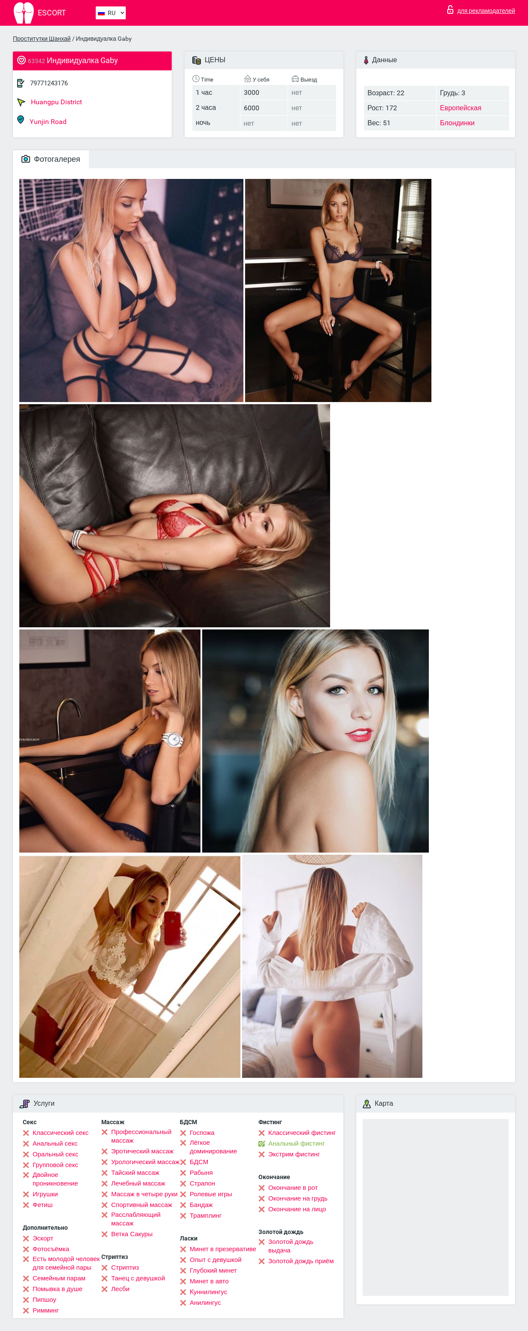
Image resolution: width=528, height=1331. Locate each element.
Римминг (46, 1310)
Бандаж (201, 1205)
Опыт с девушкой (216, 1260)
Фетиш (43, 1205)
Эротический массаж (142, 1151)
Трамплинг (206, 1215)
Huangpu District (49, 102)
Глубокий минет (213, 1270)
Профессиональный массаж (141, 1136)
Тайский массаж (135, 1173)
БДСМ (199, 1162)
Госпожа (202, 1133)
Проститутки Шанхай (42, 38)
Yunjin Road (42, 120)
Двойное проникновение (55, 1179)
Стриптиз (125, 1267)
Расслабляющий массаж (136, 1219)
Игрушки (45, 1194)
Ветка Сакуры (131, 1234)
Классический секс (60, 1133)
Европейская (460, 108)
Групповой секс (55, 1165)
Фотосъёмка (51, 1249)
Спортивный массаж (141, 1205)
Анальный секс (55, 1143)
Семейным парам (59, 1278)
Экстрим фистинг (294, 1154)
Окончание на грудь (298, 1198)
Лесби (120, 1289)
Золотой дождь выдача (290, 1246)
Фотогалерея (50, 158)
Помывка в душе (57, 1289)
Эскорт (43, 1238)
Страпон (202, 1183)
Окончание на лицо (297, 1209)
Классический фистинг (302, 1133)
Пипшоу (44, 1300)
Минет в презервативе (223, 1249)
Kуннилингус (208, 1292)
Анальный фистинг (296, 1143)
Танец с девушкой (138, 1278)
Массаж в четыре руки (144, 1194)
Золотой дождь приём (301, 1261)
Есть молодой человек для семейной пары (66, 1263)
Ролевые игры (211, 1194)
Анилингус (205, 1303)
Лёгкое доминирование (213, 1147)
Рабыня (201, 1173)
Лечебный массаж (138, 1183)
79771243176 (49, 83)
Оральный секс (55, 1154)
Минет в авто (209, 1281)
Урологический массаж (145, 1162)
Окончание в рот (293, 1188)
